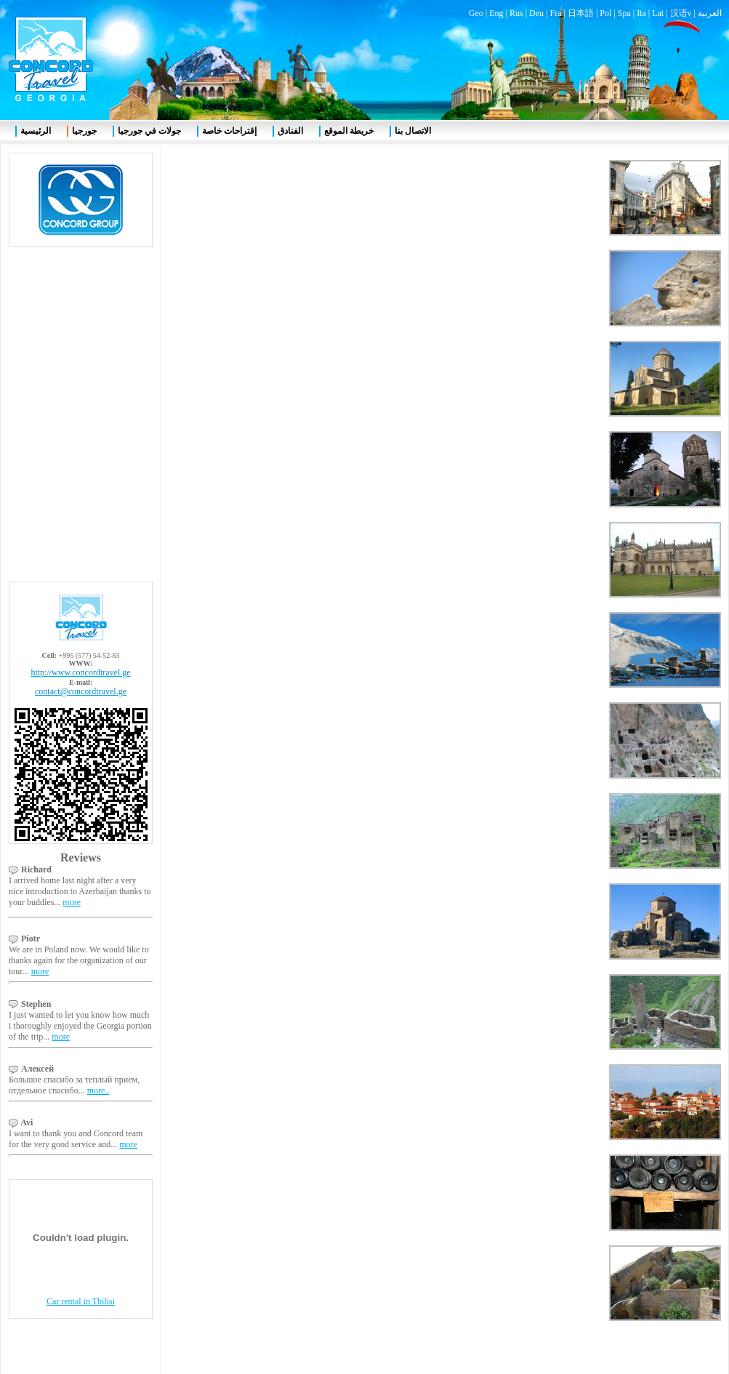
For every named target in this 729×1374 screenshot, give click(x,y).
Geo (476, 13)
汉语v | (684, 13)
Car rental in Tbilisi (81, 1301)
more (72, 902)
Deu (536, 13)
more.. (98, 1090)
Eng (496, 13)
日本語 (581, 13)
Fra (555, 13)
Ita (641, 13)
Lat (658, 13)
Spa (624, 13)
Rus (516, 13)
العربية (710, 13)
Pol (605, 13)
